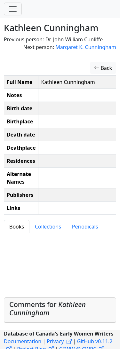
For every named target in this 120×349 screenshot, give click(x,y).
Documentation (22, 341)
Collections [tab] (48, 226)
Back (103, 67)
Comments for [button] (47, 308)
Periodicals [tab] (85, 226)
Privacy (55, 341)
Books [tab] (16, 226)
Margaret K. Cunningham (85, 47)
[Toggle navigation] (13, 9)
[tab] (60, 310)
